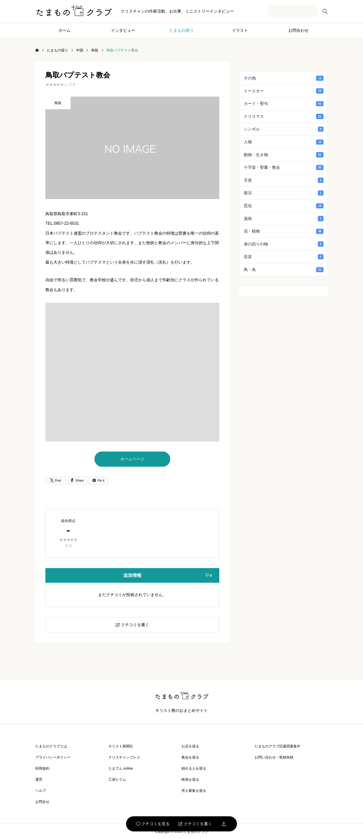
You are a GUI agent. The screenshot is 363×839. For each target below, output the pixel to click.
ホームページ (132, 459)
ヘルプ (40, 791)
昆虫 (283, 205)
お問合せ (42, 802)
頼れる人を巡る (194, 768)
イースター (283, 90)
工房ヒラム (117, 779)
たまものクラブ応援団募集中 (277, 746)
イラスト (240, 30)
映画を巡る (190, 779)
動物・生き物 (283, 154)
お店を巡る (190, 746)
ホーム (64, 30)
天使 (283, 180)
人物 (283, 142)
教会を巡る (190, 757)
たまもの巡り (181, 30)
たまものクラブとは (51, 746)
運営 (38, 779)
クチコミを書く (195, 824)
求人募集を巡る (194, 791)
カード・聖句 (283, 103)
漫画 (283, 218)
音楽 (283, 256)
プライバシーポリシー (53, 757)
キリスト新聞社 (120, 746)
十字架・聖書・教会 (283, 167)
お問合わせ (298, 30)
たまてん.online (120, 768)
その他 (283, 78)
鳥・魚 (283, 269)
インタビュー (123, 30)
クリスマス (283, 116)
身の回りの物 (283, 243)
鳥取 (58, 103)
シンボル (283, 129)
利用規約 (42, 768)
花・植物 (283, 231)
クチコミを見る (153, 824)
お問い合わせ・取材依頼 (274, 757)
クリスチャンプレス (124, 757)
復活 (283, 192)
